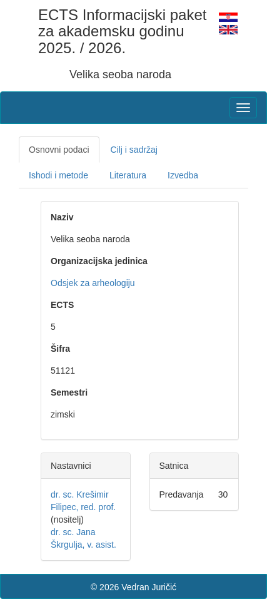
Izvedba (183, 175)
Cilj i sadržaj (134, 150)
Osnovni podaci (59, 150)
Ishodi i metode (58, 175)
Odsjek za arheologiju (93, 283)
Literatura (127, 175)
